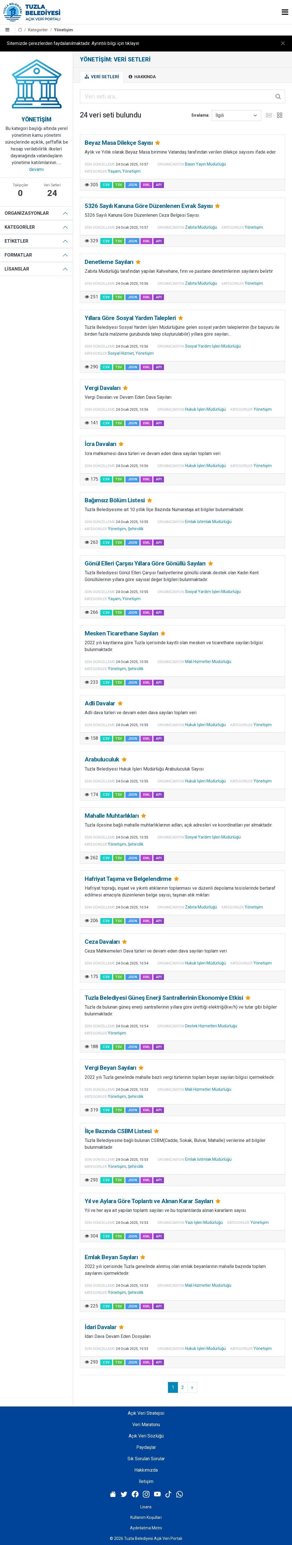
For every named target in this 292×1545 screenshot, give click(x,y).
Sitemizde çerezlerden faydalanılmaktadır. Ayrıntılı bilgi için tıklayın (73, 43)
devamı (36, 169)
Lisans (146, 1507)
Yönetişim (63, 30)
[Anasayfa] (20, 30)
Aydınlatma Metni (146, 1528)
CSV (106, 185)
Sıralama (199, 115)
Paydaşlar (146, 1447)
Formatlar (18, 255)
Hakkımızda (146, 1470)
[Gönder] (278, 96)
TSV (118, 185)
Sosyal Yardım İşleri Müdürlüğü (213, 346)
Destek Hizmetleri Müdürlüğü (211, 1026)
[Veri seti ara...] (182, 96)
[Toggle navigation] (285, 12)
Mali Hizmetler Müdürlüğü (208, 661)
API (159, 185)
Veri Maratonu (146, 1424)
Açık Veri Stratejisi (146, 1413)
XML (146, 185)
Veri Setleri (102, 76)
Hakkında (142, 76)
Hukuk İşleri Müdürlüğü (205, 409)
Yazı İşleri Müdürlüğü (204, 1222)
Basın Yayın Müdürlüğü (205, 164)
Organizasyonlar (27, 213)
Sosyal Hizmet (121, 353)
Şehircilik (135, 528)
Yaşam (114, 171)
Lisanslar (17, 269)
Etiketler (16, 241)
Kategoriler (38, 30)
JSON (132, 185)
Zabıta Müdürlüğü (201, 227)
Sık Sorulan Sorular (146, 1458)
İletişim (146, 1481)
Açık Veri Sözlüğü (146, 1436)
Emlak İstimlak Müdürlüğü (208, 521)
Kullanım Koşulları (146, 1517)
